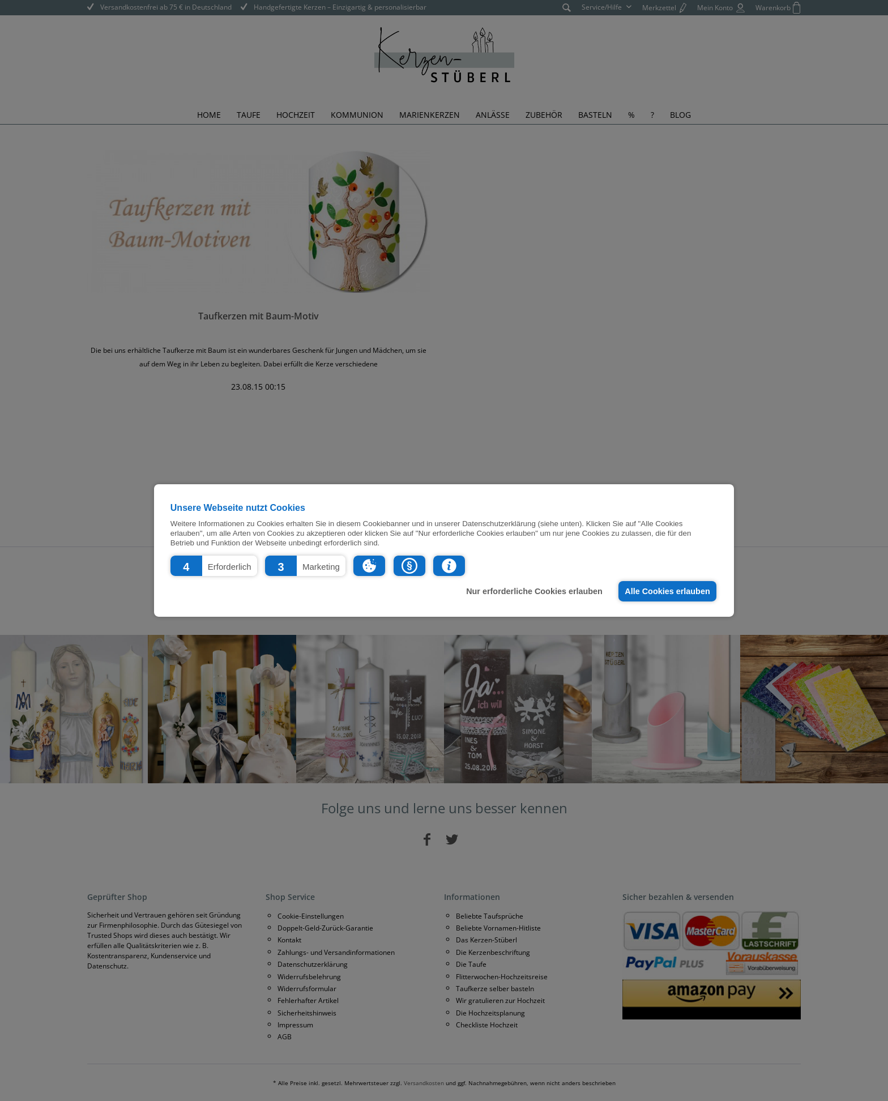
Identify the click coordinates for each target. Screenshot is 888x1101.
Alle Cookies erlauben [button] (667, 591)
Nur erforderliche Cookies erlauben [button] (534, 591)
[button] (213, 566)
